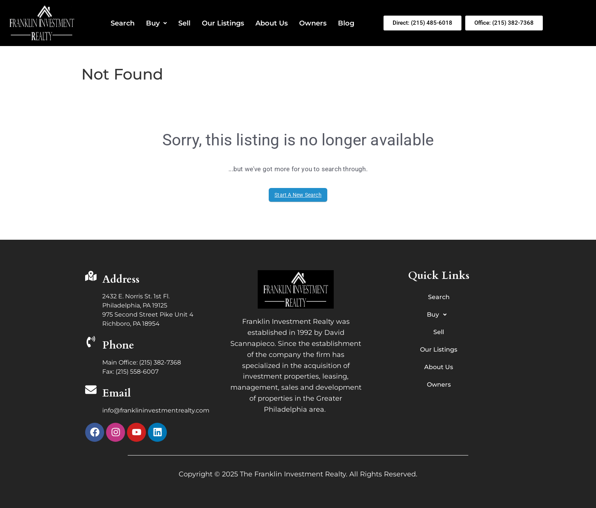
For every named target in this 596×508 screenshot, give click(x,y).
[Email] (91, 390)
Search (123, 23)
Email (116, 393)
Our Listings (223, 23)
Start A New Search (298, 195)
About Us (271, 23)
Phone (118, 345)
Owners (313, 23)
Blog (346, 23)
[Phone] (91, 342)
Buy (156, 23)
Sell (184, 23)
